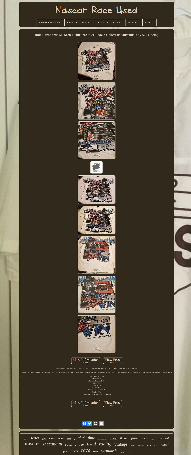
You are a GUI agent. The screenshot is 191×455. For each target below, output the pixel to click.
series (35, 438)
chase (79, 444)
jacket (79, 437)
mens (60, 438)
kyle (129, 452)
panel (135, 438)
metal (164, 444)
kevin (95, 452)
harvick (113, 439)
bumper (122, 452)
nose (149, 445)
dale (91, 437)
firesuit (124, 438)
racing (105, 443)
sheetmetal (52, 443)
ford (44, 438)
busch (68, 445)
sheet (74, 451)
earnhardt (109, 450)
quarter (65, 452)
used (91, 443)
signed (152, 439)
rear (144, 438)
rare (26, 439)
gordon (141, 445)
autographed (102, 439)
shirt (156, 445)
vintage (120, 444)
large (51, 438)
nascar (32, 443)
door (69, 439)
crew (132, 445)
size (159, 438)
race (85, 450)
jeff (167, 438)
